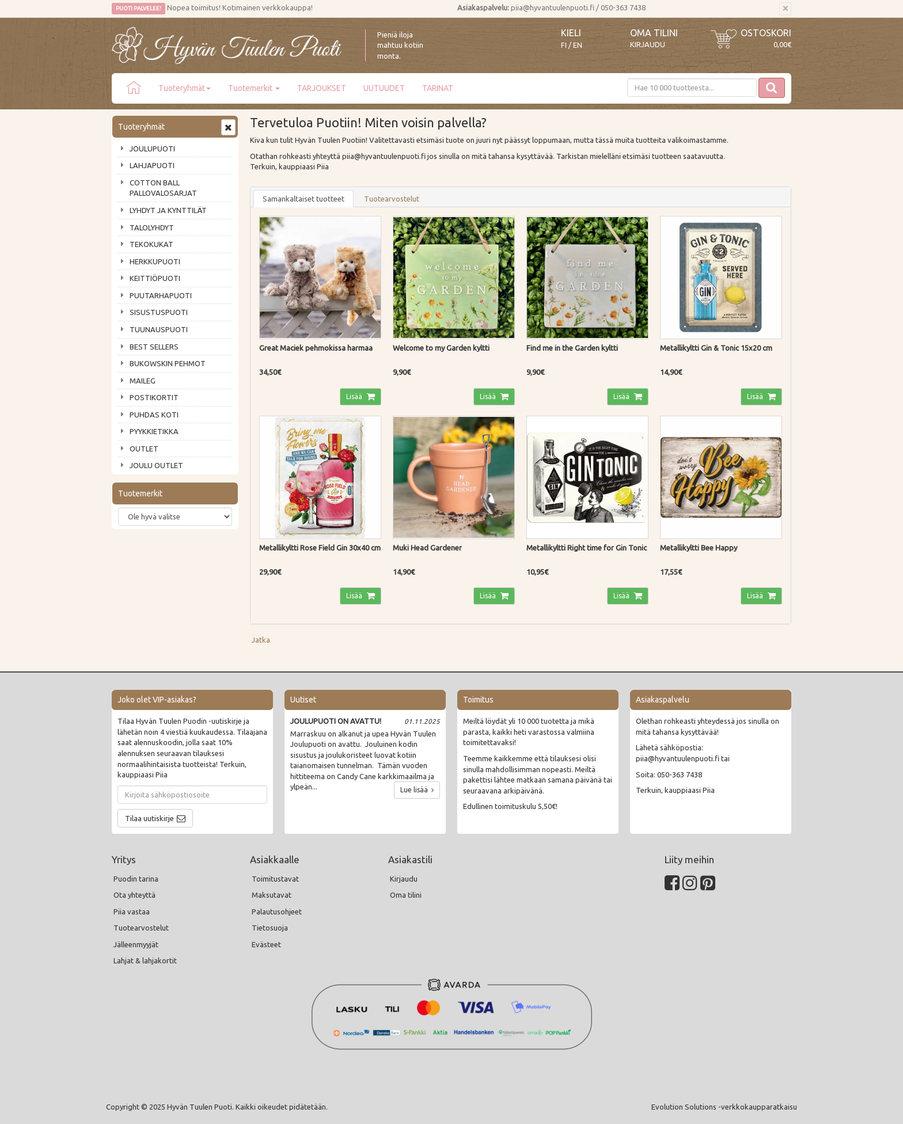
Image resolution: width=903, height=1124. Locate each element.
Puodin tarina (135, 879)
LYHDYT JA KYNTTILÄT (168, 210)
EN (577, 45)
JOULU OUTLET (156, 465)
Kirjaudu (647, 44)
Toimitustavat (275, 879)
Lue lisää (417, 789)
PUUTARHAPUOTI (161, 295)
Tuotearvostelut (391, 199)
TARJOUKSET (321, 88)
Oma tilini (654, 33)
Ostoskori (766, 33)
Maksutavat (271, 895)
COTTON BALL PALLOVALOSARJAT (163, 188)
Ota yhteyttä (134, 895)
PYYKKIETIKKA (154, 431)
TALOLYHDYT (152, 227)
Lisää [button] (355, 396)
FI (564, 45)
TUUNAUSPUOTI (159, 329)
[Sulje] (785, 8)
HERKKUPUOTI (155, 261)
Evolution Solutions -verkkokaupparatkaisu (724, 1107)
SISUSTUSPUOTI (159, 312)
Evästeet (266, 944)
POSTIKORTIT (154, 397)
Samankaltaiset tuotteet (303, 199)
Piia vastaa (131, 911)
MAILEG (142, 381)
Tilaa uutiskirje (149, 818)
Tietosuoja (270, 928)
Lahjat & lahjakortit (145, 960)
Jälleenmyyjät (135, 944)
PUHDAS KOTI (154, 415)
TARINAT (437, 88)
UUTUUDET (384, 88)
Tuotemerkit (254, 88)
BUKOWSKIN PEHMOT (168, 363)
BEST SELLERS (154, 347)
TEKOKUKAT (151, 244)
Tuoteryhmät (184, 88)
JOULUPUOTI (152, 149)
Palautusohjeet (277, 911)
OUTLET (144, 449)
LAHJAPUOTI (152, 165)
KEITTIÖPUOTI (155, 278)
